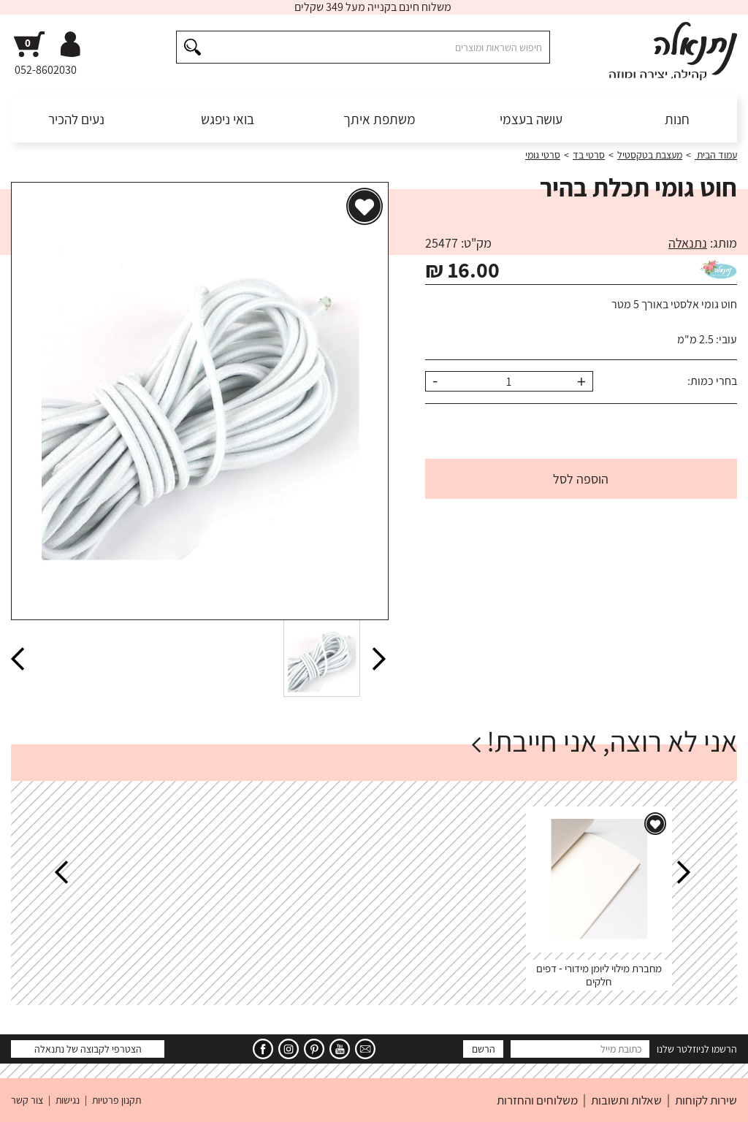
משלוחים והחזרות (537, 1100)
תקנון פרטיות (116, 1100)
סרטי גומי (542, 154)
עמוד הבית (716, 154)
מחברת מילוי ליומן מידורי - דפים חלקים (599, 974)
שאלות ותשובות (626, 1100)
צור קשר (27, 1100)
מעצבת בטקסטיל (649, 154)
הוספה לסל (580, 478)
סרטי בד (589, 154)
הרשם (483, 1049)
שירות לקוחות (706, 1100)
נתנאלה (687, 242)
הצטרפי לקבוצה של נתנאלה (88, 1049)
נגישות (68, 1100)
